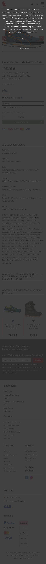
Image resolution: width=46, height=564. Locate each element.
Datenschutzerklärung (21, 26)
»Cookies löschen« (21, 29)
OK (23, 39)
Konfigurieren (23, 48)
